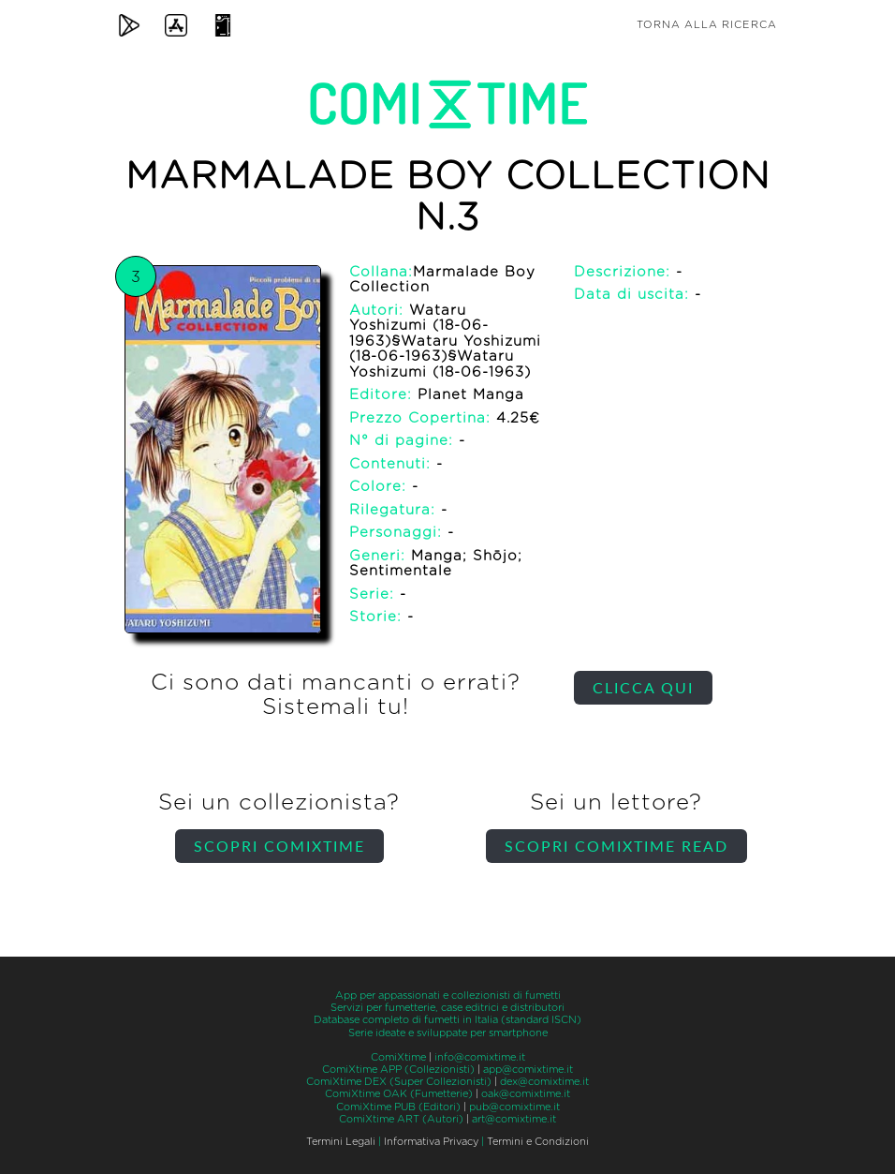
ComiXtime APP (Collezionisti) (398, 1069)
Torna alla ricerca (707, 25)
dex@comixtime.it (544, 1082)
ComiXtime (398, 1057)
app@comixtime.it (528, 1069)
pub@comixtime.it (514, 1107)
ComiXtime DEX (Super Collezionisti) (399, 1082)
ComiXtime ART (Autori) (401, 1119)
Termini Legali (340, 1142)
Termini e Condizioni (538, 1142)
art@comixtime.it (514, 1119)
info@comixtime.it (479, 1057)
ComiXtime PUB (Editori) (398, 1107)
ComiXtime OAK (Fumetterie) (399, 1094)
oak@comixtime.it (525, 1094)
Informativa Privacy (431, 1142)
